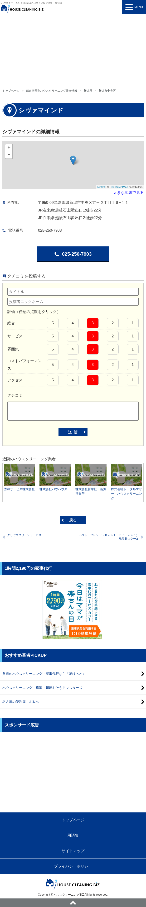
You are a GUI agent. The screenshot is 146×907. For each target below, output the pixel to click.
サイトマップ (73, 851)
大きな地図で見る (128, 193)
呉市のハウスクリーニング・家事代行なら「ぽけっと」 (44, 674)
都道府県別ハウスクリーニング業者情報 (51, 90)
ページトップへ (73, 902)
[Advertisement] (73, 50)
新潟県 (88, 90)
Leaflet (101, 187)
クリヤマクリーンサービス (24, 535)
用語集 (73, 835)
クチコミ (15, 395)
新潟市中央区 (107, 90)
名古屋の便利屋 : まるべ (20, 702)
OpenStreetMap (119, 187)
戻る (73, 520)
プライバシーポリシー (73, 866)
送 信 (73, 432)
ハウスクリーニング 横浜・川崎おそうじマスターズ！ (44, 688)
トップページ (10, 90)
